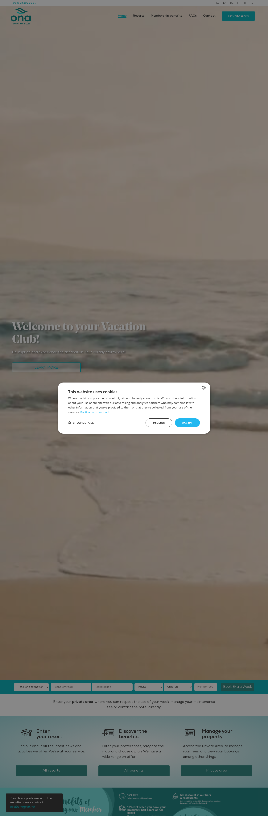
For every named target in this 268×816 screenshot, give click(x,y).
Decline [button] (159, 422)
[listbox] (204, 387)
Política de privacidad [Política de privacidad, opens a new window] (94, 412)
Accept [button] (187, 422)
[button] (81, 422)
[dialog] (134, 407)
